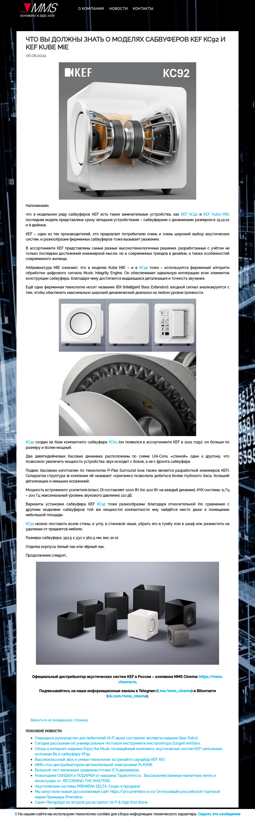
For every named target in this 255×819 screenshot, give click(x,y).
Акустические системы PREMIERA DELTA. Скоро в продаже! (87, 786)
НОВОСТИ (118, 9)
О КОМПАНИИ (91, 9)
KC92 (142, 268)
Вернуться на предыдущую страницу (59, 720)
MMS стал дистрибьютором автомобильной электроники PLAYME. (94, 765)
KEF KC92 (189, 214)
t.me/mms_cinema (174, 691)
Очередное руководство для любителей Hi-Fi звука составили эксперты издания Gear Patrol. (116, 738)
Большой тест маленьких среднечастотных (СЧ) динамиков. (87, 770)
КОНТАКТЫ (143, 9)
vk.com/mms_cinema (127, 696)
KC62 (113, 442)
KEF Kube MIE (216, 214)
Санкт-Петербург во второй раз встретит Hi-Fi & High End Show (91, 802)
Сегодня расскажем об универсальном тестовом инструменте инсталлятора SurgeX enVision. (118, 743)
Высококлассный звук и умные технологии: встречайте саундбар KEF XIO (100, 759)
